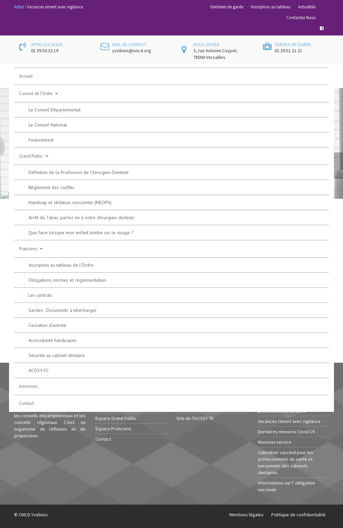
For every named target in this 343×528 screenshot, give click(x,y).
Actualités (307, 7)
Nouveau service (274, 442)
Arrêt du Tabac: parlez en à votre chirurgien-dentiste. (81, 217)
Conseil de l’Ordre (36, 93)
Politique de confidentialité (298, 515)
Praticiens (28, 249)
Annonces (28, 386)
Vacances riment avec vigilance (55, 7)
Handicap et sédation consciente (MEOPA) (70, 202)
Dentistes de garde (226, 7)
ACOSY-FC (38, 370)
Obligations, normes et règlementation (67, 280)
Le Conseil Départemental (54, 110)
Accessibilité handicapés (52, 340)
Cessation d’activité (47, 325)
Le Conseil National (47, 125)
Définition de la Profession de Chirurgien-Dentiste (78, 172)
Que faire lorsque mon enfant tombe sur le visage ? (81, 233)
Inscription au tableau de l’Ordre (60, 265)
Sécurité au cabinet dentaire (56, 355)
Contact (26, 403)
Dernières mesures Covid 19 (286, 432)
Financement (41, 140)
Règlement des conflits (51, 187)
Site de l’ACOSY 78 (195, 418)
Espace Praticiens (113, 429)
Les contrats (40, 295)
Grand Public (31, 156)
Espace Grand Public (115, 418)
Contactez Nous (301, 17)
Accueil (26, 76)
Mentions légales (246, 515)
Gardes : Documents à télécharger (62, 310)
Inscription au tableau (270, 7)
